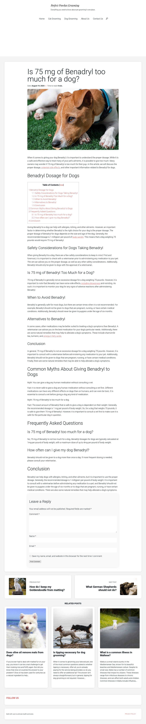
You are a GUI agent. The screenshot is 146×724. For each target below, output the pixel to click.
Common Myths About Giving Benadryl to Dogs (51, 208)
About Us (85, 18)
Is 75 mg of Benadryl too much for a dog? (52, 214)
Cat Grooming (54, 18)
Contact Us (98, 18)
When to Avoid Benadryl (44, 199)
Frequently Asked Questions (42, 211)
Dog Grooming (70, 18)
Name (32, 539)
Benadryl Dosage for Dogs (41, 190)
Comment (34, 514)
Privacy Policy (130, 716)
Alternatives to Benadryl (44, 202)
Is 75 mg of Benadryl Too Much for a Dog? (52, 196)
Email (32, 549)
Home (41, 18)
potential (45, 167)
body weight (78, 237)
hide (61, 185)
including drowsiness (90, 283)
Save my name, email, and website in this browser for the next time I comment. (67, 559)
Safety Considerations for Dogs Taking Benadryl (55, 193)
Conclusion (38, 205)
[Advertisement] (73, 39)
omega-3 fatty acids (52, 336)
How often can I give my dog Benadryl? (51, 217)
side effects (55, 167)
